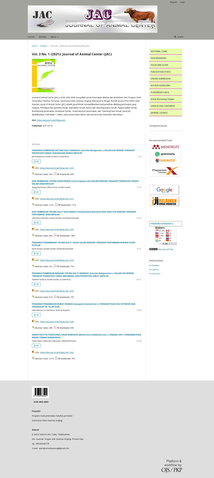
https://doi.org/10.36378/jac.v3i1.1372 (57, 168)
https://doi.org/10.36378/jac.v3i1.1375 (57, 291)
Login (182, 2)
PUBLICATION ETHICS (161, 71)
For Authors (154, 269)
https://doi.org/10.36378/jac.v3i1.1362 (57, 352)
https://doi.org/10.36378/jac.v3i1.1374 (57, 260)
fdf (37, 161)
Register (173, 2)
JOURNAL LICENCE (159, 112)
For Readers (154, 265)
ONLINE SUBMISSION (161, 78)
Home (34, 46)
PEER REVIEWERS (158, 58)
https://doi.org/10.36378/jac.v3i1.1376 (57, 321)
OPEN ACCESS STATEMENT (163, 106)
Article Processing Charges (162, 99)
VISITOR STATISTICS (162, 223)
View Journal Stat (165, 249)
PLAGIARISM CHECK (160, 92)
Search (180, 37)
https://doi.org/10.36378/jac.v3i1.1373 (57, 229)
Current (31, 37)
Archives (42, 37)
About (54, 37)
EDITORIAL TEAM (159, 51)
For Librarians (154, 273)
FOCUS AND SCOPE (159, 65)
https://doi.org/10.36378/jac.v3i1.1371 (57, 198)
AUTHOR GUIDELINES (160, 85)
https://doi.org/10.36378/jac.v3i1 (51, 120)
